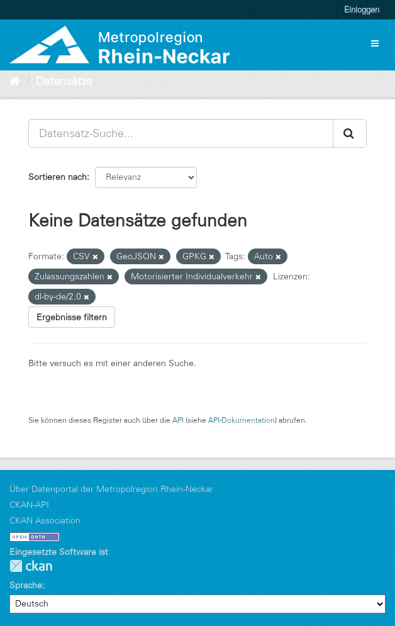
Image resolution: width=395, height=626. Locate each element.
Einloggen (361, 9)
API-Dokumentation (241, 420)
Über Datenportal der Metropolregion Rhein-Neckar (111, 489)
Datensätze (64, 81)
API (178, 420)
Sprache (25, 585)
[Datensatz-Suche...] (180, 133)
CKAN (30, 566)
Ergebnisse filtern (71, 317)
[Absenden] (350, 133)
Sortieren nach (57, 176)
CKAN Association (45, 520)
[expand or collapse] (375, 43)
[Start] (14, 81)
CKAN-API (29, 504)
